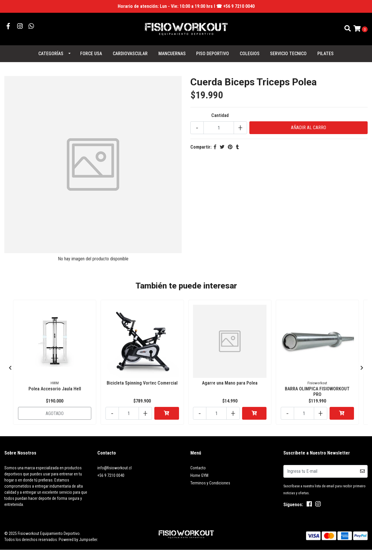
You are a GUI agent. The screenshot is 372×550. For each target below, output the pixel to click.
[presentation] (10, 368)
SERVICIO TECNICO (288, 53)
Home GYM (199, 475)
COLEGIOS (250, 53)
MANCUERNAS (172, 53)
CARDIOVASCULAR (130, 53)
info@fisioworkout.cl (114, 468)
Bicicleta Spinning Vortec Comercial (142, 383)
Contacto (198, 468)
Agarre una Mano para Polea (229, 383)
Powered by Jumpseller (78, 539)
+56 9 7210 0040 (110, 475)
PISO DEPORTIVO (212, 53)
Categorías (50, 53)
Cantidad (220, 115)
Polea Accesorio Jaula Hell (54, 389)
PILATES (325, 53)
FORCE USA (91, 53)
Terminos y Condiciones (210, 483)
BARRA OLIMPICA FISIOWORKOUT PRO (317, 391)
